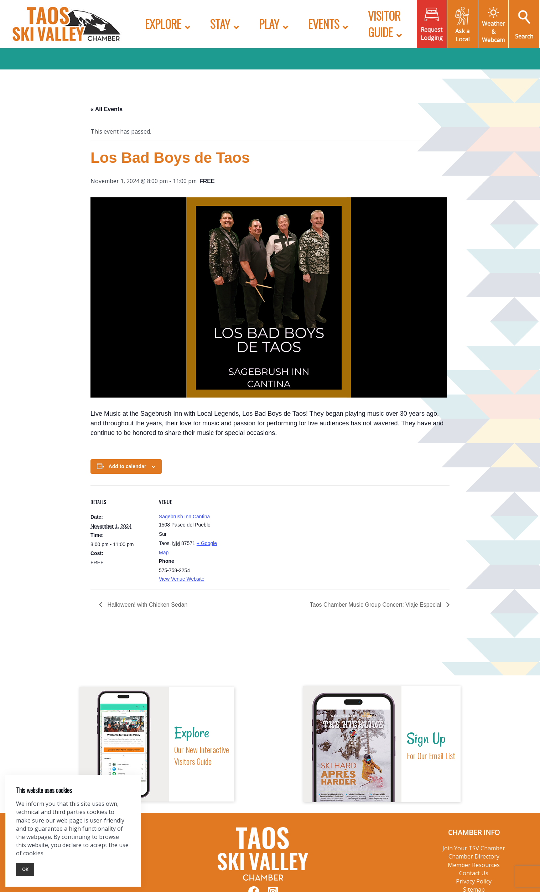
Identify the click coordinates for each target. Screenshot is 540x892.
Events (323, 23)
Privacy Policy (474, 881)
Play (269, 23)
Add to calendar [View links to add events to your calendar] (127, 466)
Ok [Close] (25, 869)
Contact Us (473, 873)
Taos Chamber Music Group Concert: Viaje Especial (376, 605)
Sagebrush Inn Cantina (184, 516)
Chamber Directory (473, 856)
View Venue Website (181, 579)
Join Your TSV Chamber (473, 848)
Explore (163, 23)
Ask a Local (462, 35)
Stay (220, 23)
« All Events (106, 109)
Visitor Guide (384, 23)
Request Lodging (432, 34)
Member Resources (474, 865)
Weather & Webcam (493, 32)
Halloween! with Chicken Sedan (146, 605)
